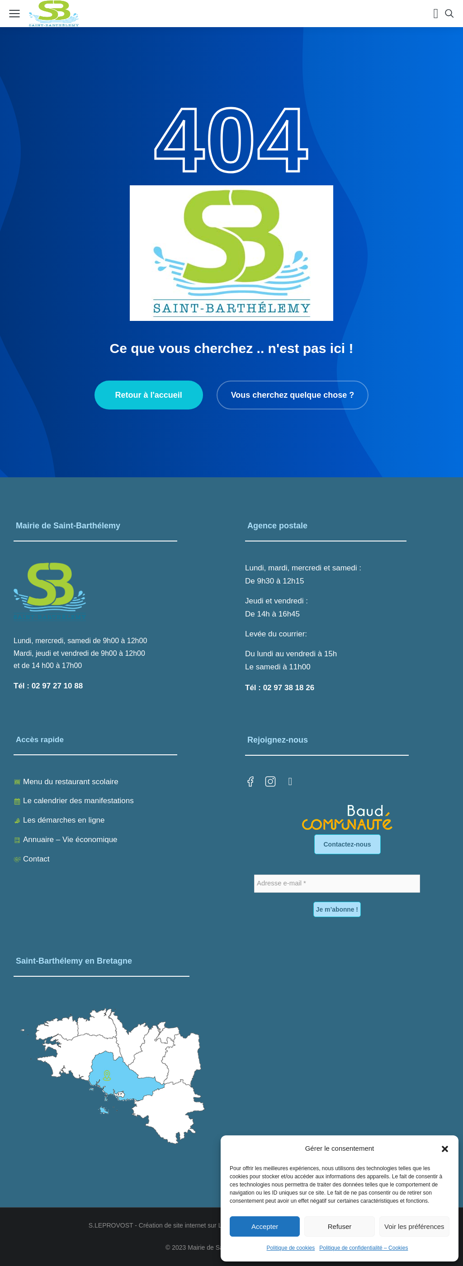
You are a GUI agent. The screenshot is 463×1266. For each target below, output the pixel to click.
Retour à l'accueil (148, 395)
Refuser (340, 1226)
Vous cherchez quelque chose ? (292, 395)
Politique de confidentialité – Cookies (363, 1248)
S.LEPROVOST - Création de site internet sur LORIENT (167, 1225)
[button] (444, 1148)
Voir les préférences (414, 1226)
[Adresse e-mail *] (337, 884)
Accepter (264, 1226)
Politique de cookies (291, 1248)
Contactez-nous (347, 844)
